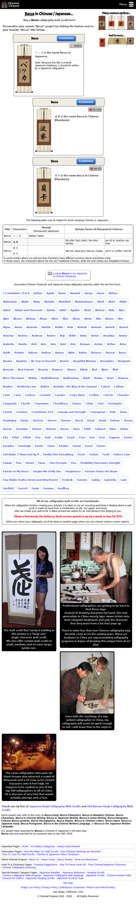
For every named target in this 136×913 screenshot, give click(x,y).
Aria (53, 344)
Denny (128, 420)
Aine (122, 310)
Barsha (7, 361)
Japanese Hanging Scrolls (40, 878)
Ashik (6, 352)
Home (25, 846)
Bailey (83, 352)
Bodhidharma (50, 378)
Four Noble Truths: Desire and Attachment (30, 480)
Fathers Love (122, 454)
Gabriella (110, 480)
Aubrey (32, 352)
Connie (7, 412)
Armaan (85, 344)
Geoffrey (63, 488)
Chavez (76, 403)
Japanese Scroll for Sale (70, 878)
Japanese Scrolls (95, 875)
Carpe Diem (77, 395)
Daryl (90, 420)
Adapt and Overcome (28, 310)
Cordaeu (21, 412)
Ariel (63, 344)
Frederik (67, 480)
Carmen (60, 395)
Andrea (22, 335)
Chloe (89, 403)
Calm (6, 395)
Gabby (96, 480)
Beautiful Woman (84, 361)
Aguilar (75, 310)
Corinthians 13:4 (42, 412)
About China (48, 859)
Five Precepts (58, 463)
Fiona (41, 463)
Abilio (123, 301)
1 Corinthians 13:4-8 (16, 293)
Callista (119, 386)
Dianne (37, 429)
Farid (106, 454)
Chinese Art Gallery (13, 878)
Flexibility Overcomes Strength (100, 463)
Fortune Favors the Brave (101, 471)
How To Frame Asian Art (72, 864)
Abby (36, 301)
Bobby (33, 378)
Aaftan (37, 293)
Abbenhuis (10, 301)
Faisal (88, 446)
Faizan (101, 446)
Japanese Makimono (73, 872)
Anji (62, 335)
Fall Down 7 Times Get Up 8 (21, 454)
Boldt (86, 378)
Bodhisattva (71, 378)
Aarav (100, 293)
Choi (100, 403)
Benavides (107, 361)
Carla (17, 395)
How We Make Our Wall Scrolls (41, 851)
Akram (17, 318)
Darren (52, 420)
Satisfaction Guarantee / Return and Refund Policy (87, 887)
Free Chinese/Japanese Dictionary (107, 864)
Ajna (6, 318)
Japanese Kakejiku (49, 872)
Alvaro (109, 318)
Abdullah (65, 301)
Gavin (35, 488)
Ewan (51, 446)
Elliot (15, 437)
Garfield (8, 488)
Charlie (25, 403)
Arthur (111, 344)
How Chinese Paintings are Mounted (80, 851)
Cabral (105, 386)
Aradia (22, 344)
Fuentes (82, 480)
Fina (18, 463)
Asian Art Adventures (86, 859)
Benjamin (124, 361)
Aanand (75, 293)
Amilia (59, 327)
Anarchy (8, 335)
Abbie (25, 301)
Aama (62, 293)
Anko (83, 335)
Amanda (31, 327)
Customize (66, 38)
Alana (43, 318)
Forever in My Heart (16, 471)
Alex (65, 318)
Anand (123, 327)
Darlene (38, 420)
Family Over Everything (58, 454)
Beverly (43, 369)
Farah (81, 454)
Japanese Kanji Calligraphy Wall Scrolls (55, 806)
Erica (82, 437)
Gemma (48, 488)
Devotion (22, 429)
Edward (100, 429)
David (102, 420)
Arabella (8, 344)
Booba (98, 378)
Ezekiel (63, 446)
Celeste (108, 395)
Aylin (71, 352)
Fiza (73, 463)
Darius (25, 420)
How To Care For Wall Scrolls (18, 854)
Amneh (110, 327)
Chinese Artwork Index (119, 875)
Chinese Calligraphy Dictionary (19, 867)
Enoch (71, 437)
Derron (7, 429)
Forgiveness (73, 471)
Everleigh (24, 446)
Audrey (46, 352)
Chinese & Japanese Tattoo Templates (58, 854)
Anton (95, 335)
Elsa (38, 437)
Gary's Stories (64, 859)
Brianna (123, 378)
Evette (39, 446)
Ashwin (19, 352)
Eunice (128, 437)
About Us (34, 859)
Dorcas (64, 429)
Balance (96, 352)
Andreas (37, 335)
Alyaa (6, 327)
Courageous (98, 412)
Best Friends (26, 369)
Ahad (87, 310)
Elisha (124, 429)
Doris (76, 429)
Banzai (110, 352)
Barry (122, 352)
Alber (54, 318)
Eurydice (8, 446)
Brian (110, 378)
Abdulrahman (84, 301)
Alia (98, 318)
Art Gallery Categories (43, 846)
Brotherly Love (26, 386)
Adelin (51, 310)
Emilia (59, 437)
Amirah (82, 327)
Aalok (50, 293)
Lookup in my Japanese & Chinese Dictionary (70, 275)
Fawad (7, 463)
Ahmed (99, 310)
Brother (8, 386)
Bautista (21, 361)
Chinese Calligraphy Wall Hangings (21, 875)
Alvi (120, 318)
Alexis (88, 318)
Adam (7, 310)
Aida (112, 310)
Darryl (79, 420)
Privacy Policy (50, 887)
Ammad (96, 327)
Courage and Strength (71, 412)
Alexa (76, 318)
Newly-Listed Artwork (68, 846)
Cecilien (94, 395)
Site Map (68, 883)
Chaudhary (60, 403)
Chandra (123, 395)
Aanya (88, 293)
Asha (123, 344)
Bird (94, 369)
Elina (112, 429)
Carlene (30, 395)
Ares (43, 344)
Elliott (27, 437)
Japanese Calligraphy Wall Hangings (63, 875)
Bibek (84, 369)
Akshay (30, 318)
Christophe (115, 403)
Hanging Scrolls (95, 872)
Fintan (30, 463)
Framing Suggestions (45, 864)
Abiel (111, 301)
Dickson (51, 429)
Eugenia (114, 437)
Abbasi (113, 293)
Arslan (98, 344)
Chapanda (10, 403)
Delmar (115, 420)
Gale (124, 480)
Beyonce (57, 369)
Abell (100, 301)
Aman (18, 327)
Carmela (45, 395)
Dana (123, 412)
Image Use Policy (30, 887)
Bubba (45, 386)
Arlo (73, 344)
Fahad (77, 446)
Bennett (8, 369)
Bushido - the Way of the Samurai (75, 386)
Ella (5, 437)
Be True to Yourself (43, 361)
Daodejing (9, 420)
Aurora (59, 352)
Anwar (123, 335)
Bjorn (104, 369)
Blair (116, 369)
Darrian (66, 420)
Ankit (72, 335)
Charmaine (42, 403)
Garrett (22, 488)
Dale (113, 412)
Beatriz (64, 361)
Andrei (51, 335)
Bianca (71, 369)
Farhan (93, 454)
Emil (47, 437)
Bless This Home (13, 378)
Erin (92, 437)
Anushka (109, 335)
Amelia (46, 327)
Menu (126, 4)
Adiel (63, 310)
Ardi (33, 344)
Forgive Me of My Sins (47, 471)
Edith (87, 429)
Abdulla (49, 301)
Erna (102, 437)
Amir (70, 327)
